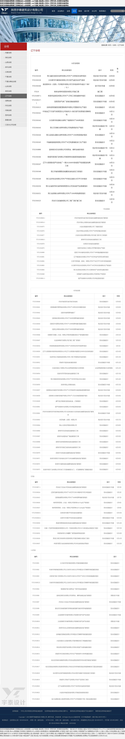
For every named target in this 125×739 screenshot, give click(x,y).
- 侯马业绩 (8, 67)
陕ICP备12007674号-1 (99, 717)
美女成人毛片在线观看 (41, 735)
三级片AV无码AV (112, 733)
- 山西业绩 (8, 62)
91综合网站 (113, 731)
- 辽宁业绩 (8, 96)
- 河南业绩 (8, 110)
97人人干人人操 (104, 729)
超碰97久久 (7, 733)
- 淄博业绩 (8, 101)
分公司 (94, 11)
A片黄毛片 (15, 733)
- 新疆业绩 (8, 120)
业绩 (74, 11)
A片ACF (78, 733)
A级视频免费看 (54, 731)
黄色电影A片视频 (66, 735)
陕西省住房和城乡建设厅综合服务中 (81, 711)
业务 (68, 11)
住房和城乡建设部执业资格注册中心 (56, 711)
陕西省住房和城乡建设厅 (104, 711)
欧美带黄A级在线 (115, 729)
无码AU (72, 733)
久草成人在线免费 (54, 735)
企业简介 (61, 11)
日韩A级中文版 (17, 735)
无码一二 (94, 733)
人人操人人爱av (104, 731)
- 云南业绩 (8, 72)
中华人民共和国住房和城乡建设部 (32, 711)
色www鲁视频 (14, 731)
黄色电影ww (7, 735)
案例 (80, 11)
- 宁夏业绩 (8, 77)
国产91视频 (65, 733)
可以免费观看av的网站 (80, 735)
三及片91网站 (49, 733)
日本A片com (103, 735)
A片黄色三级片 (64, 731)
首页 (53, 11)
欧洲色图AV (44, 731)
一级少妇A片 (73, 729)
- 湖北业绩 (8, 57)
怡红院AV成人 (86, 733)
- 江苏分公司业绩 (10, 125)
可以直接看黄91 (93, 735)
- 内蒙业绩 (8, 53)
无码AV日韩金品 (92, 729)
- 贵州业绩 (8, 115)
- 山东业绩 (8, 86)
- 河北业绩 (8, 105)
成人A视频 (58, 733)
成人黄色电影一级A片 (37, 733)
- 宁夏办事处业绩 (10, 81)
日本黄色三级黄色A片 (26, 731)
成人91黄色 (73, 731)
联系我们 (102, 11)
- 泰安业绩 (8, 91)
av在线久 (37, 731)
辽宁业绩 (121, 45)
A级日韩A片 (102, 733)
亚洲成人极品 (82, 729)
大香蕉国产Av (82, 731)
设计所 (86, 11)
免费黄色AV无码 (93, 731)
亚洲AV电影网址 (24, 733)
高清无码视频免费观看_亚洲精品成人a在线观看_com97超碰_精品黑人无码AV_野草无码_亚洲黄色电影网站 (34, 729)
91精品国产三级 (28, 735)
